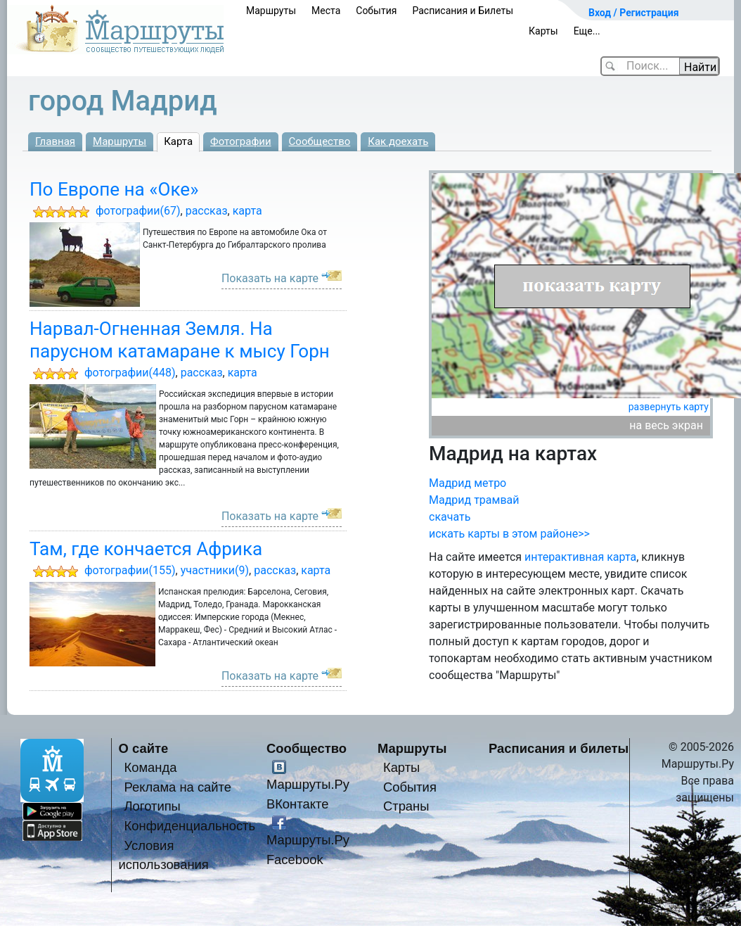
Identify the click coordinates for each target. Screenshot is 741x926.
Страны (406, 806)
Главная (55, 141)
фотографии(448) (130, 372)
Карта (178, 141)
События (376, 10)
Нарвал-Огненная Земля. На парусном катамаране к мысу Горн (180, 339)
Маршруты (271, 10)
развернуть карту (669, 406)
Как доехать (398, 141)
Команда (150, 767)
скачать (449, 517)
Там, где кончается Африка (146, 548)
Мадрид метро (467, 483)
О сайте (144, 748)
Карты (543, 31)
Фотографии (240, 141)
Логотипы (152, 806)
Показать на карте (269, 278)
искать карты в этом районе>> (509, 533)
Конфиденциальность (190, 825)
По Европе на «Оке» (114, 189)
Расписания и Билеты (462, 10)
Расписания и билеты (559, 748)
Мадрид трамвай (474, 500)
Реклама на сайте (178, 787)
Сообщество (320, 141)
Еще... (587, 31)
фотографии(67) (138, 210)
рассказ (207, 210)
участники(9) (215, 570)
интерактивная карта (580, 557)
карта (247, 210)
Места (325, 10)
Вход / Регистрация (633, 12)
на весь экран (666, 425)
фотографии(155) (130, 570)
